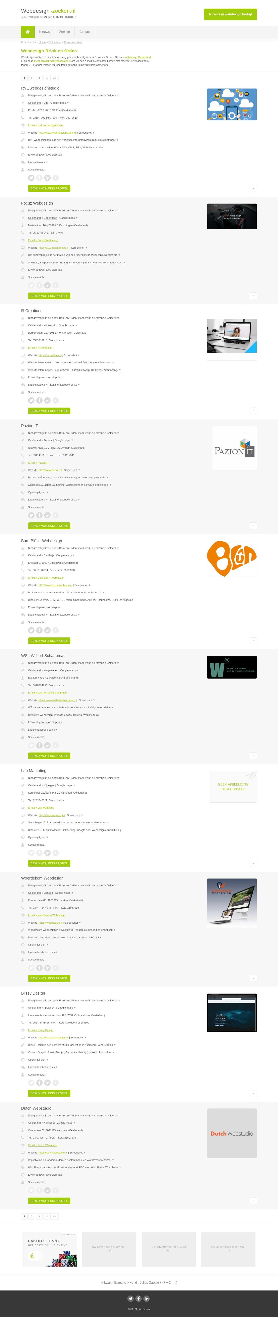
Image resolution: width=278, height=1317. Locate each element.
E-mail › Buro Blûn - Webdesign (46, 577)
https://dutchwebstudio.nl (53, 1152)
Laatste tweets (38, 162)
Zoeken (64, 31)
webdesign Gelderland (138, 57)
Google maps (59, 102)
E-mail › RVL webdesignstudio (45, 125)
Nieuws (44, 31)
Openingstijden (38, 492)
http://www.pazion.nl (50, 470)
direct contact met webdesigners (52, 60)
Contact (85, 31)
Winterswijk (50, 325)
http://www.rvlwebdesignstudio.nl (57, 132)
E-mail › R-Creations (40, 347)
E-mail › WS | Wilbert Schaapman (47, 692)
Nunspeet (49, 1122)
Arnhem (48, 440)
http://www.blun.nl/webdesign (55, 585)
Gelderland (34, 102)
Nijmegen (49, 785)
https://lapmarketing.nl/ (52, 815)
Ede (46, 102)
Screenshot (86, 132)
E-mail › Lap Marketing (41, 807)
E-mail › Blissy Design (40, 1030)
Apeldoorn (49, 1007)
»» (54, 78)
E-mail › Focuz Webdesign (43, 240)
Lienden (48, 892)
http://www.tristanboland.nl (54, 247)
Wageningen (51, 670)
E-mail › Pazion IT (38, 462)
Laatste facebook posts (65, 384)
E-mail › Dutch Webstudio (42, 1145)
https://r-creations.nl (50, 355)
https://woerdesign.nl (51, 922)
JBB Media (135, 1309)
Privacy (146, 1309)
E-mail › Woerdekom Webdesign (46, 915)
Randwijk (49, 555)
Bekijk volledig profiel (49, 188)
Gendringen (50, 217)
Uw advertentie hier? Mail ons (109, 1248)
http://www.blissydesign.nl (53, 1037)
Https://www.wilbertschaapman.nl (58, 700)
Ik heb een (230, 14)
